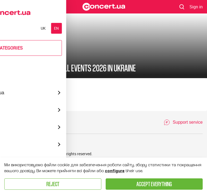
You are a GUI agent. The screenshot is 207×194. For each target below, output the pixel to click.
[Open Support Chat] (183, 122)
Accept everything (154, 184)
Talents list (53, 143)
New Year (32, 54)
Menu (8, 6)
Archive (10, 143)
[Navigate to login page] (196, 7)
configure (115, 171)
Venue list (30, 143)
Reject (52, 184)
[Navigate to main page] (103, 7)
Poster (10, 54)
